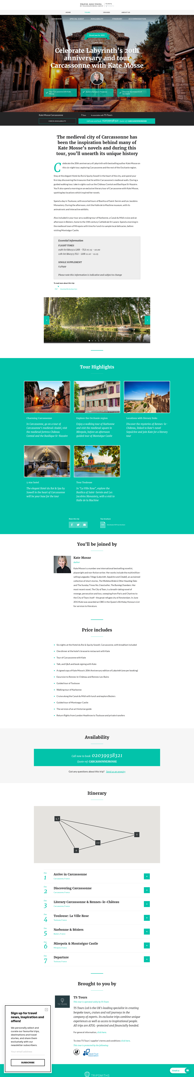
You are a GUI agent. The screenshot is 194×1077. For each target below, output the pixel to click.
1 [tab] (89, 340)
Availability (97, 19)
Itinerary (117, 19)
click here (125, 1040)
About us (126, 12)
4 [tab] (98, 340)
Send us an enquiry (115, 771)
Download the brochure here (68, 289)
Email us (181, 1070)
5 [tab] (101, 340)
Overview (57, 19)
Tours (87, 12)
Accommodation (137, 19)
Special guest (77, 19)
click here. (102, 1032)
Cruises (106, 12)
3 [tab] (95, 340)
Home (68, 12)
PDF (56, 289)
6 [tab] (104, 340)
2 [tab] (92, 340)
